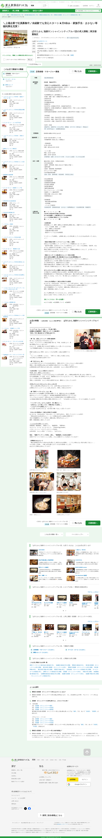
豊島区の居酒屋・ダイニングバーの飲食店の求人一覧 (67, 15)
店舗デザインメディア (23, 832)
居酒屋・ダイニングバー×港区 (43, 705)
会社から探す (38, 11)
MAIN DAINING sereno (81, 567)
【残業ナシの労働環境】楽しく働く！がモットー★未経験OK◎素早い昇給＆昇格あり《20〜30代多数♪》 (87, 554)
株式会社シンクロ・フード (62, 824)
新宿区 (94, 711)
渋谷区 (88, 711)
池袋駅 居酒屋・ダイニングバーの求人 (73, 673)
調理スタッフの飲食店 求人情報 (52, 671)
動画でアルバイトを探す (18, 781)
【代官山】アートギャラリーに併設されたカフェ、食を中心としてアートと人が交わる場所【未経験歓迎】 (50, 554)
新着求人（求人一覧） (17, 770)
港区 (75, 711)
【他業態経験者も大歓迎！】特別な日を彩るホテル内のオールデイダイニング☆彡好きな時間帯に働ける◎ (87, 571)
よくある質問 (21, 798)
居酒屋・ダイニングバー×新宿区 (44, 709)
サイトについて (16, 795)
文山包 (71, 602)
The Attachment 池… (37, 602)
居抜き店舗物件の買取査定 (38, 830)
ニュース (14, 798)
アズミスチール (85, 632)
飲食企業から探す (16, 778)
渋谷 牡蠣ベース (42, 575)
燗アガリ (46, 632)
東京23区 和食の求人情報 (45, 669)
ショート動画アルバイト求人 (53, 832)
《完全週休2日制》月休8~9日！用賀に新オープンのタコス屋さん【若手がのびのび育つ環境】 (86, 563)
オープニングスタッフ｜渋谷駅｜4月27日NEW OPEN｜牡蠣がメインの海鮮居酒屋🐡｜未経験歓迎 (50, 579)
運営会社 (14, 803)
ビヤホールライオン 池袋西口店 (87, 603)
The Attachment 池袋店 (81, 575)
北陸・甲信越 (62, 760)
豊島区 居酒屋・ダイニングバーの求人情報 (80, 667)
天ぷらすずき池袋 (48, 602)
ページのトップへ (80, 534)
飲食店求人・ (72, 828)
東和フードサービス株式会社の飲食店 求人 (42, 665)
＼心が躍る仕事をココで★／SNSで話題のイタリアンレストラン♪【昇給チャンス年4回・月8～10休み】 (87, 579)
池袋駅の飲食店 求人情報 (63, 665)
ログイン (85, 779)
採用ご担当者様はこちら (52, 815)
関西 (38, 760)
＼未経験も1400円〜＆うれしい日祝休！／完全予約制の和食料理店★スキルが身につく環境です (50, 563)
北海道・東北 (53, 760)
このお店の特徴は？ (34, 64)
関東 (8, 15)
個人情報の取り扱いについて (28, 822)
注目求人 (26, 11)
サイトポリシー (16, 822)
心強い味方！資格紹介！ (45, 780)
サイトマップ (40, 822)
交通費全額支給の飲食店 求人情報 (50, 673)
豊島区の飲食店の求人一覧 (45, 15)
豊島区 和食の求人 (59, 669)
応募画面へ (92, 71)
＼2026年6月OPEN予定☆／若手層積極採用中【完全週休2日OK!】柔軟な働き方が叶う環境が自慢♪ (49, 571)
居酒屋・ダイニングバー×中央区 (44, 722)
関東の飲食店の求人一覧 (17, 15)
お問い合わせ (15, 801)
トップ (3, 15)
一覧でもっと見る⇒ (93, 592)
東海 (43, 760)
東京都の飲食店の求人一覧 (31, 15)
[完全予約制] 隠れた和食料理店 (45, 560)
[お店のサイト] (43, 41)
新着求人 (5, 11)
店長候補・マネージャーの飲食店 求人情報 (79, 669)
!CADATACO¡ (78, 560)
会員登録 (72, 779)
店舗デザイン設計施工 (54, 828)
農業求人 (36, 832)
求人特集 (15, 11)
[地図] (72, 55)
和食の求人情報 (87, 671)
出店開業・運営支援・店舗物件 (33, 828)
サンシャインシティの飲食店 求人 (41, 676)
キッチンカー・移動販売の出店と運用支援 (63, 830)
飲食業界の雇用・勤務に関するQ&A (48, 782)
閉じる (30, 59)
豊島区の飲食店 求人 (78, 665)
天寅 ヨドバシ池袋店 (43, 567)
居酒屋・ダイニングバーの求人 (72, 671)
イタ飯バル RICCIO (80, 549)
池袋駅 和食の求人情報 (92, 673)
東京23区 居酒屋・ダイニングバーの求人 (54, 667)
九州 (47, 760)
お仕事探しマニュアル (45, 777)
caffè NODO (41, 549)
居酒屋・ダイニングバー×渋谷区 (44, 707)
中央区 (35, 726)
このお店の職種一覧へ (53, 534)
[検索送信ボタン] (99, 11)
